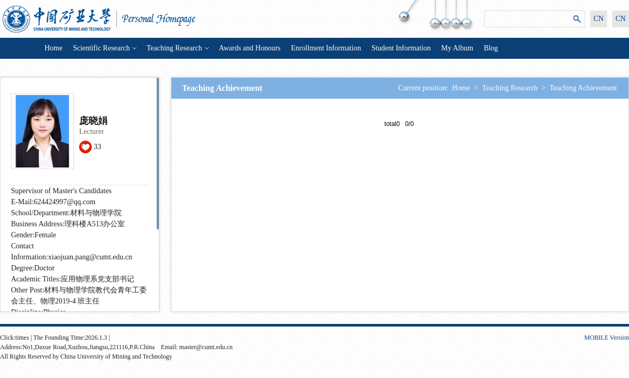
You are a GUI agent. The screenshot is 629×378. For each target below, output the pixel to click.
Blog (491, 48)
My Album (457, 48)
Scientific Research (104, 48)
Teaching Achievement (583, 88)
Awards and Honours (250, 48)
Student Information (401, 48)
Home (53, 48)
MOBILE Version (606, 337)
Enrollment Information (326, 48)
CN (598, 19)
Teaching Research (178, 48)
